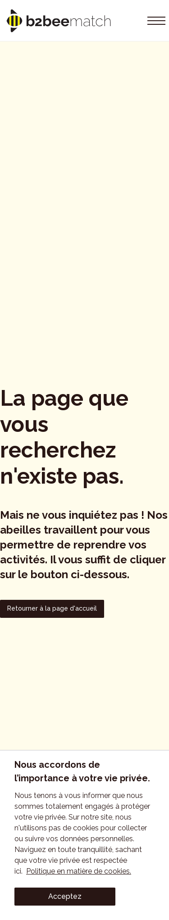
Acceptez (65, 896)
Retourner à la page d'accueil (52, 608)
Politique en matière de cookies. (78, 871)
